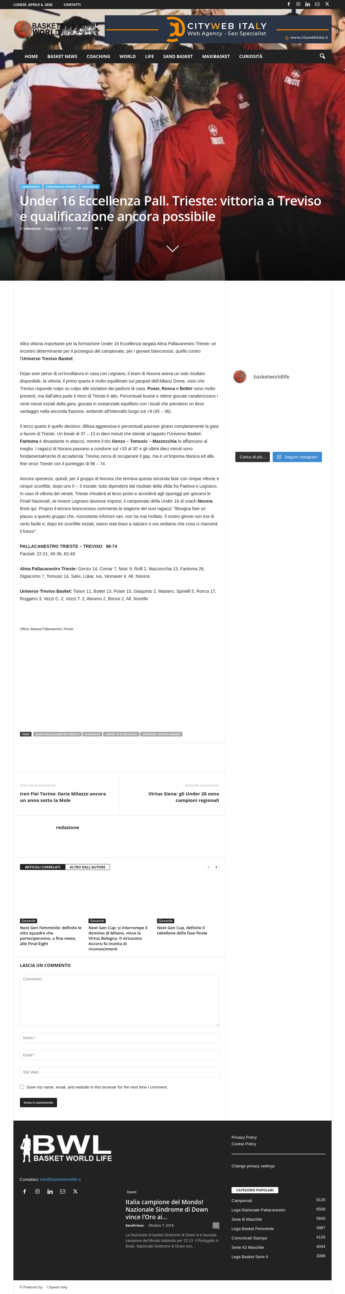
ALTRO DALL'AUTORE (88, 867)
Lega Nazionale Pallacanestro (258, 1210)
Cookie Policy (244, 1144)
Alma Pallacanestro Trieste (57, 734)
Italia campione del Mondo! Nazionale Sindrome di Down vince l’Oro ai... (167, 1209)
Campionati (31, 187)
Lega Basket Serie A (250, 1256)
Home (31, 56)
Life (149, 56)
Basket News (62, 56)
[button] (322, 56)
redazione (32, 228)
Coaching (98, 56)
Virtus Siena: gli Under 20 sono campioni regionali (184, 796)
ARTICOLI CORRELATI (42, 867)
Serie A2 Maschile (248, 1247)
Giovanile (90, 187)
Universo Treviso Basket (161, 734)
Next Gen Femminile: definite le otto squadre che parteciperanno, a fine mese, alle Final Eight (51, 935)
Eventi (132, 1192)
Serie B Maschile (247, 1219)
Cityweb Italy (57, 1287)
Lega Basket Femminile (253, 1228)
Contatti (72, 4)
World (128, 56)
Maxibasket (216, 56)
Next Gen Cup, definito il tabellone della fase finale (182, 930)
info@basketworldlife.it (60, 1179)
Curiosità (250, 56)
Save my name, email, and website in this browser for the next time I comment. (97, 1087)
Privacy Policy (244, 1137)
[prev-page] (209, 867)
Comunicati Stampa (61, 187)
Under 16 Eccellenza (121, 734)
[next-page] (216, 867)
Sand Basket (178, 56)
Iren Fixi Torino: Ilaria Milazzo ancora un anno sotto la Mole (63, 796)
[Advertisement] (119, 322)
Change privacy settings (253, 1166)
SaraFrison (135, 1225)
